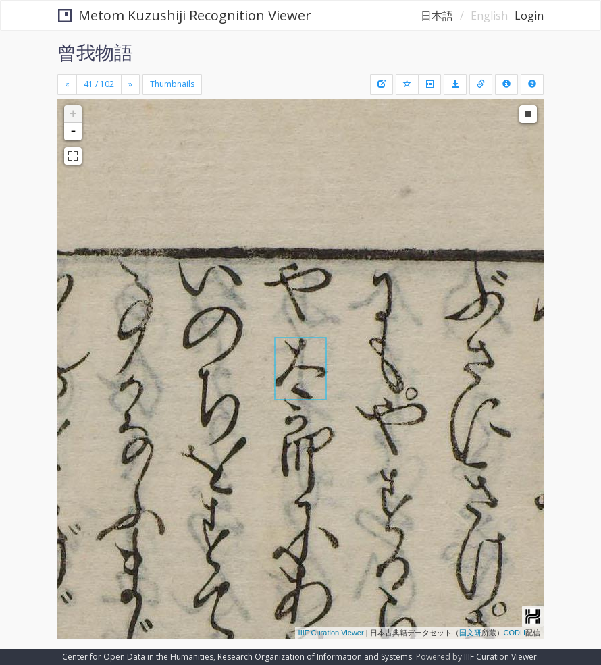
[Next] (130, 84)
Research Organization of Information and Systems (314, 656)
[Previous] (67, 84)
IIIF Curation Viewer (331, 633)
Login (529, 15)
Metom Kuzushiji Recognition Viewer (184, 15)
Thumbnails (172, 84)
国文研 (470, 633)
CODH (514, 633)
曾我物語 (95, 52)
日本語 (437, 15)
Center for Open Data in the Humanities (137, 656)
